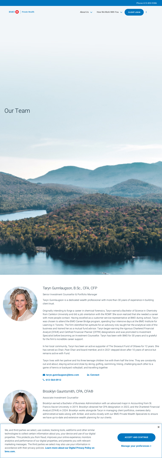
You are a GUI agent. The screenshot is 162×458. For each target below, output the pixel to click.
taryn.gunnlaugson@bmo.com (61, 375)
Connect (93, 375)
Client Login (134, 12)
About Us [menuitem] (86, 12)
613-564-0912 (52, 380)
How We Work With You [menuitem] (109, 12)
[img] (81, 137)
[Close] (158, 427)
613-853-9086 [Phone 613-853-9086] (150, 3)
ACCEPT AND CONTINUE (136, 437)
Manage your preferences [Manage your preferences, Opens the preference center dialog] (135, 446)
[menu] (146, 12)
